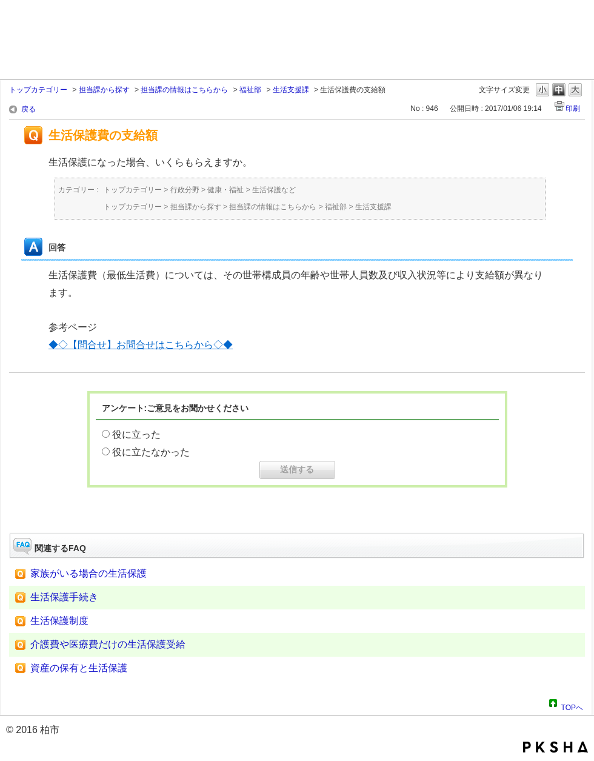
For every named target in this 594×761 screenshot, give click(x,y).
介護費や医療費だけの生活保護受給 (107, 644)
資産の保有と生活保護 (78, 668)
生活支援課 (291, 89)
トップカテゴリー (38, 89)
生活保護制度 (59, 620)
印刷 (573, 108)
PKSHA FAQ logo (555, 747)
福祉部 (250, 89)
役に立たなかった (151, 452)
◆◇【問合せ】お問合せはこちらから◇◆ (140, 345)
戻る (28, 109)
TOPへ (572, 705)
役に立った (136, 434)
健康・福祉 (225, 190)
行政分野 (184, 190)
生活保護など (274, 190)
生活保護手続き (64, 597)
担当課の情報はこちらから (184, 89)
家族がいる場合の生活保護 (88, 573)
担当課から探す (104, 89)
